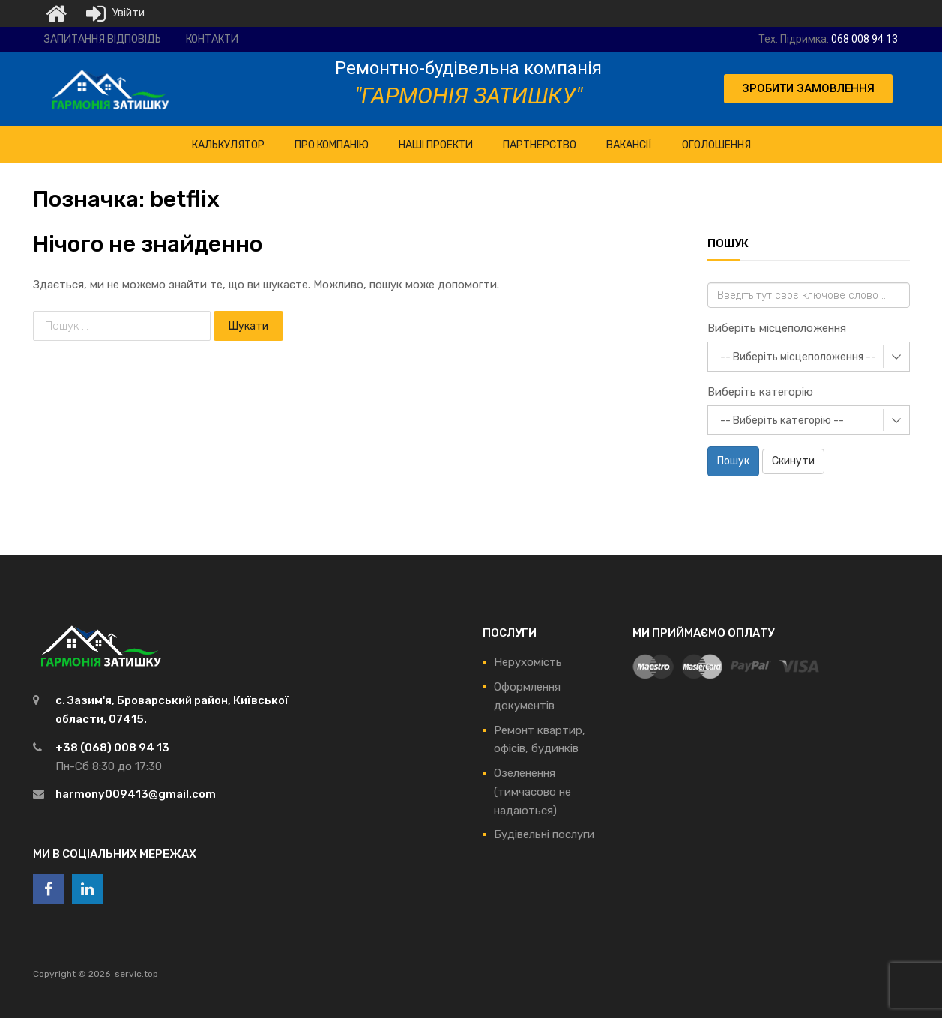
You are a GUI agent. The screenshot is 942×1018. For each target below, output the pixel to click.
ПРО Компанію (332, 145)
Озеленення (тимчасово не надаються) (532, 791)
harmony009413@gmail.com (135, 794)
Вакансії (629, 145)
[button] (808, 88)
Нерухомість (528, 662)
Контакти (212, 39)
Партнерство (539, 145)
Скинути (793, 461)
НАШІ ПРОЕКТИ (436, 145)
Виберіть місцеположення (776, 328)
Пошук (733, 461)
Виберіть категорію (760, 392)
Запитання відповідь (102, 39)
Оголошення (716, 145)
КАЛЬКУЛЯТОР (228, 145)
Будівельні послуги (544, 834)
